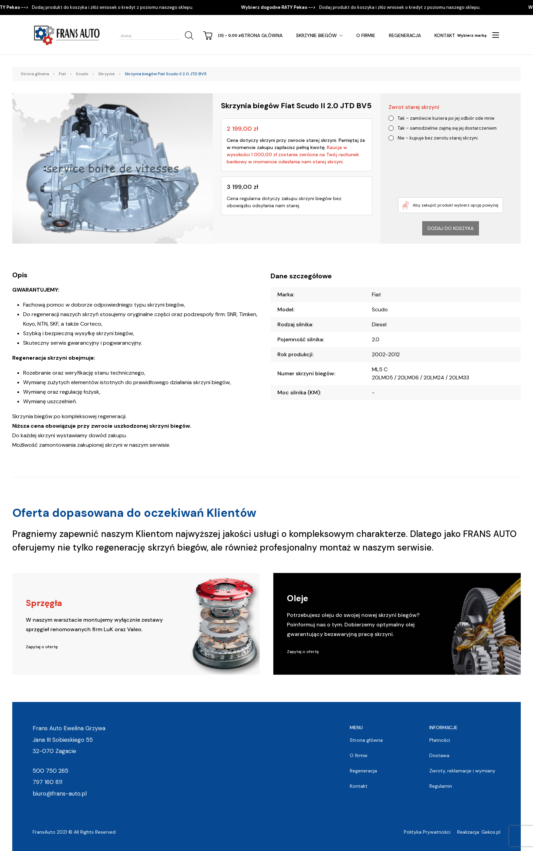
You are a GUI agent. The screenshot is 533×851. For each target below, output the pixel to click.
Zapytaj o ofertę (42, 647)
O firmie (365, 35)
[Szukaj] (187, 35)
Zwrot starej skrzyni (414, 107)
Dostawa (439, 755)
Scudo (82, 74)
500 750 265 (50, 770)
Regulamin (440, 786)
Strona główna (262, 35)
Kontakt (444, 35)
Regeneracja (405, 35)
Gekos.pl (490, 832)
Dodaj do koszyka (451, 228)
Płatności (439, 740)
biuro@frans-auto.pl (60, 793)
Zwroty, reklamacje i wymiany (462, 771)
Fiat (62, 74)
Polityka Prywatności (427, 832)
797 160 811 (47, 782)
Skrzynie (106, 74)
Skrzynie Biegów (316, 35)
